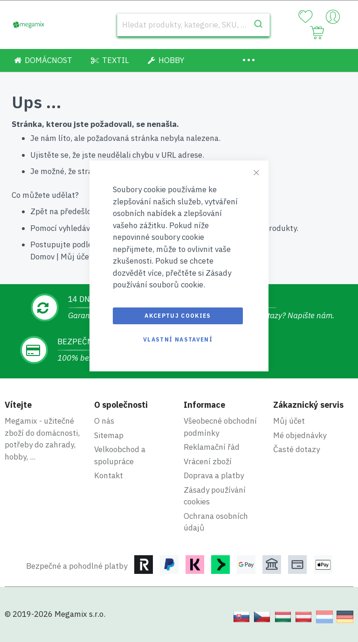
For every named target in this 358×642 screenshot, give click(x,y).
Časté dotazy (296, 449)
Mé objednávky (299, 435)
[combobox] (193, 24)
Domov (42, 256)
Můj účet (76, 256)
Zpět (39, 211)
